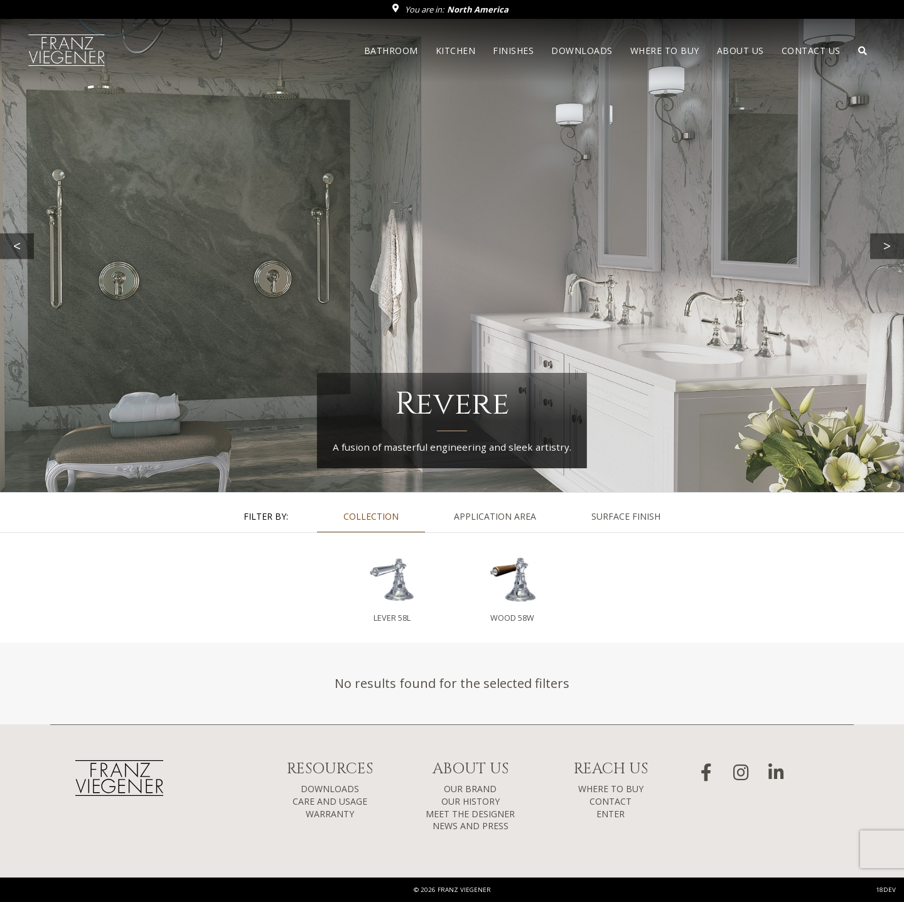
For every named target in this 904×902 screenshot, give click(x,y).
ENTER (610, 814)
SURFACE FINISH (625, 516)
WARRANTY (330, 814)
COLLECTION (371, 516)
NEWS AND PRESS (470, 826)
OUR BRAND (470, 789)
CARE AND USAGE (330, 801)
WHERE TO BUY (610, 789)
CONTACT (610, 801)
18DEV (886, 890)
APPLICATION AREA (495, 516)
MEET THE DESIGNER (470, 814)
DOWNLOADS (330, 789)
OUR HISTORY (470, 801)
